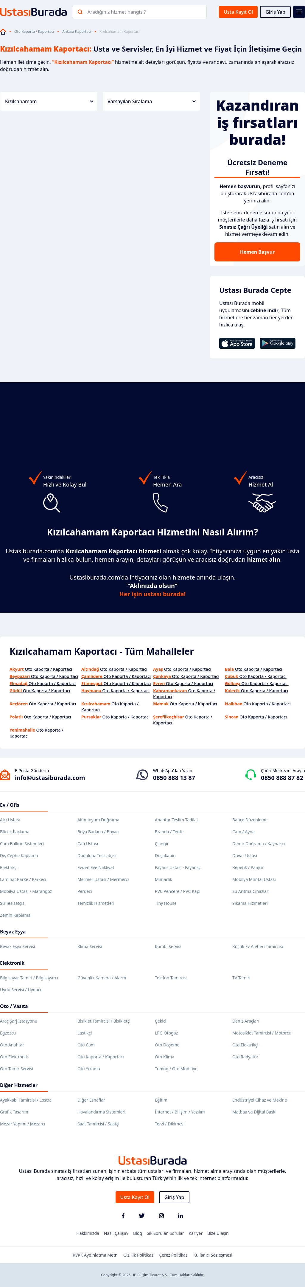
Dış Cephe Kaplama (19, 855)
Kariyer (196, 1233)
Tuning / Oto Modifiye (176, 1068)
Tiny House (166, 903)
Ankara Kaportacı (76, 31)
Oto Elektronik (14, 1057)
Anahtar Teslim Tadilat (176, 820)
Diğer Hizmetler (19, 1085)
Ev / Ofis (9, 805)
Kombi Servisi (168, 946)
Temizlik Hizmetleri (95, 903)
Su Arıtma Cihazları (250, 891)
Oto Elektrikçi (245, 1045)
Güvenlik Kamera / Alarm (101, 978)
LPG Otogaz (166, 1033)
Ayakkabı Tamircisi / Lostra (26, 1100)
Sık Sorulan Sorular (165, 1233)
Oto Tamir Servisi (16, 1068)
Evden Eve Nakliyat (95, 867)
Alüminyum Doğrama (98, 820)
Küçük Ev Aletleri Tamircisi (257, 946)
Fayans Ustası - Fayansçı (178, 867)
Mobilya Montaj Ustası (254, 879)
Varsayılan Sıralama (152, 101)
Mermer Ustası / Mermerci (103, 879)
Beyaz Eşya (13, 931)
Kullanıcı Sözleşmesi (212, 1255)
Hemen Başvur (257, 252)
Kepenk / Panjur (248, 867)
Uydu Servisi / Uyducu (21, 989)
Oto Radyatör (245, 1057)
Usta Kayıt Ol (238, 12)
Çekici (160, 1021)
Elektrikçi (9, 867)
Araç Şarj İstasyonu (18, 1021)
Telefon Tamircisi (171, 978)
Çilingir (162, 843)
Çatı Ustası (87, 843)
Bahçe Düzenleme (249, 820)
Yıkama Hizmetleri (250, 903)
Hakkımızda (87, 1233)
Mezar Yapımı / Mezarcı (22, 1124)
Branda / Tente (169, 831)
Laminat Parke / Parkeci (23, 879)
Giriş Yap (275, 12)
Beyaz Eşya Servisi (17, 946)
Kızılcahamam (49, 101)
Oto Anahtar (12, 1045)
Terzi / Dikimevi (170, 1124)
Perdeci (84, 891)
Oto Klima (164, 1057)
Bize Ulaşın (218, 1233)
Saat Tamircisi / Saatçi (98, 1124)
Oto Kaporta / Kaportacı (34, 31)
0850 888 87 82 (282, 778)
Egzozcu (8, 1033)
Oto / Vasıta (14, 1006)
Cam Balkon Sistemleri (22, 843)
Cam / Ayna (243, 831)
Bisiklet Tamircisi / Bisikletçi (103, 1021)
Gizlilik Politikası (138, 1255)
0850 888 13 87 (174, 778)
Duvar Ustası (244, 855)
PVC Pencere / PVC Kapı (177, 891)
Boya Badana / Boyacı (98, 831)
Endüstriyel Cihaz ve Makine (259, 1100)
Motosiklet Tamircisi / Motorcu (261, 1033)
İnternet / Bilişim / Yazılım (180, 1112)
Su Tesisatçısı (12, 903)
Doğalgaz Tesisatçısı (96, 855)
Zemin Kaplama (15, 915)
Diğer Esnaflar (91, 1100)
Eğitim (161, 1100)
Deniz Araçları (245, 1021)
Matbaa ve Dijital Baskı (254, 1112)
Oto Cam (86, 1045)
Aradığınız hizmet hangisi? (116, 12)
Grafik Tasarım (14, 1112)
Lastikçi (84, 1033)
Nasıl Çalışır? (116, 1233)
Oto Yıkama (88, 1068)
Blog (137, 1233)
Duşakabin (165, 855)
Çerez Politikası (174, 1255)
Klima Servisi (89, 946)
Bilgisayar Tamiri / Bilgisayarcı (29, 978)
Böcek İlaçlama (14, 831)
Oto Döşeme (167, 1045)
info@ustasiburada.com (50, 778)
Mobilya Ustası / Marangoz (26, 891)
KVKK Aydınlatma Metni (96, 1255)
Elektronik (12, 963)
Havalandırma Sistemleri (101, 1112)
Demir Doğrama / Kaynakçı (258, 843)
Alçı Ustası (10, 820)
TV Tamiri (241, 978)
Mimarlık (163, 879)
